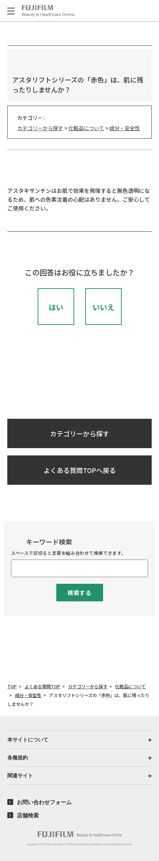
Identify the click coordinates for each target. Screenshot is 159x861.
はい (56, 307)
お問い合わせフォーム (44, 802)
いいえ (103, 307)
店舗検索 (28, 815)
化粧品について (86, 128)
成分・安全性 (124, 128)
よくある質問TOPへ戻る (79, 470)
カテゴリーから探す (40, 128)
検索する (79, 592)
